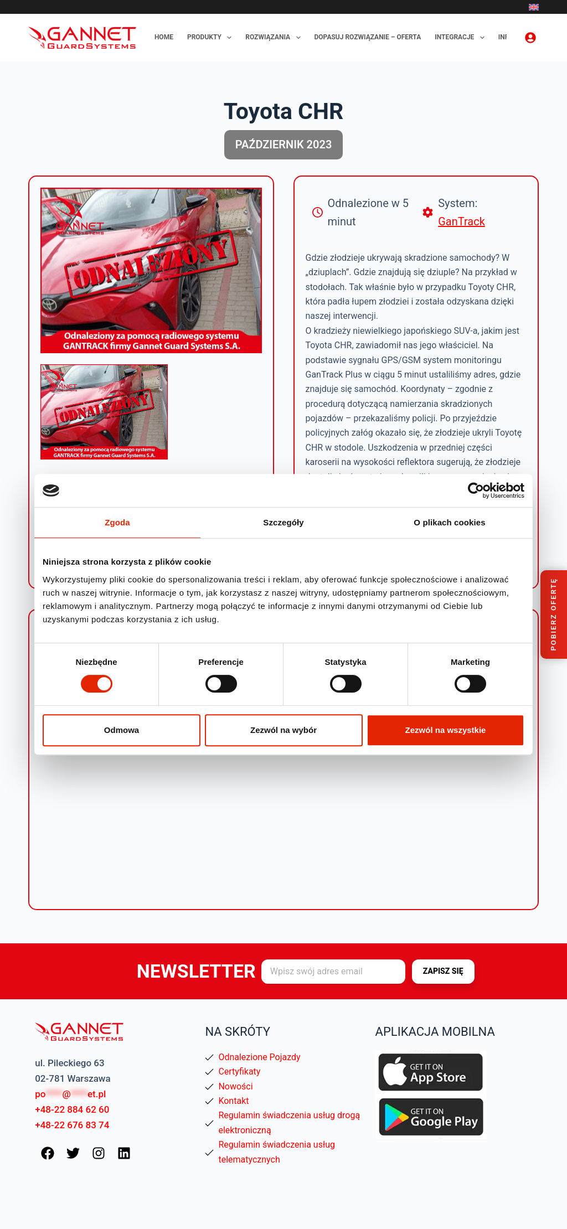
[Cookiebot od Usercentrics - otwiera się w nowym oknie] (475, 490)
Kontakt (233, 1101)
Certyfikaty (239, 1071)
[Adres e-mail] (333, 971)
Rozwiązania (275, 37)
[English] (534, 7)
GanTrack (461, 221)
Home (163, 37)
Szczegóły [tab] (283, 522)
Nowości (235, 1086)
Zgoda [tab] (117, 522)
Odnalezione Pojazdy (259, 1057)
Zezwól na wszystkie (445, 730)
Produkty (211, 37)
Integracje (462, 37)
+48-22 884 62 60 (72, 1109)
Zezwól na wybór (283, 730)
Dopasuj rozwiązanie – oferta (368, 37)
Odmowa (121, 730)
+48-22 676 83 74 (72, 1124)
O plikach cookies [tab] (449, 522)
